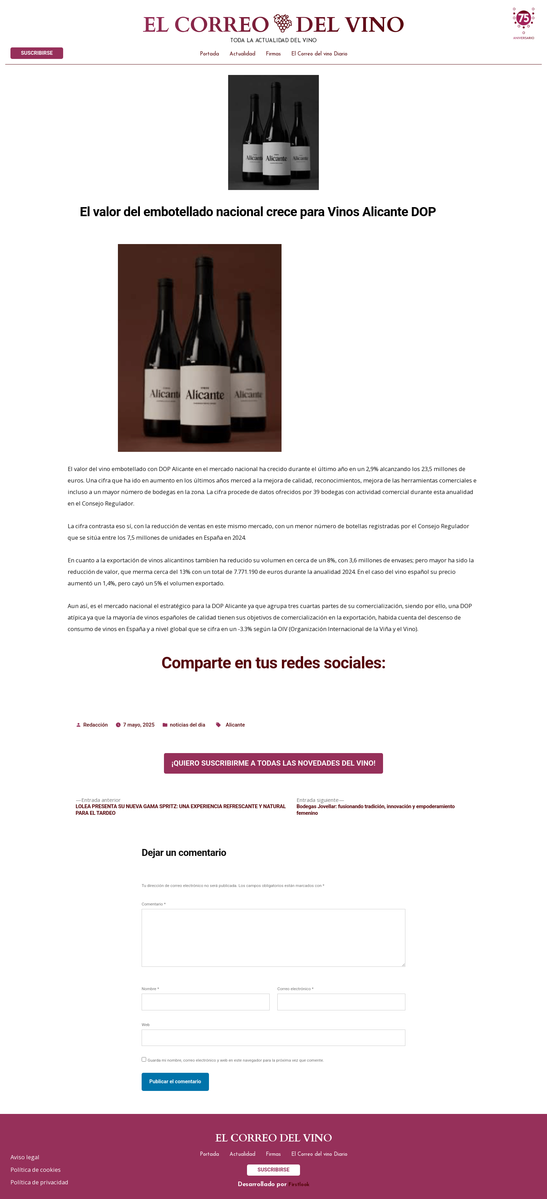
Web (146, 1024)
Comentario (154, 904)
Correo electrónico (295, 988)
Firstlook (299, 1184)
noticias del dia (187, 725)
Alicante (235, 725)
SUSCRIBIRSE (37, 53)
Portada (209, 54)
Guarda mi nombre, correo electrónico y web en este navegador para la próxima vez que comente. (236, 1060)
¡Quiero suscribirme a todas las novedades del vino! (274, 763)
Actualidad (242, 54)
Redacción (95, 725)
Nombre (150, 988)
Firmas (273, 54)
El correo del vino (273, 1138)
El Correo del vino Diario (319, 54)
